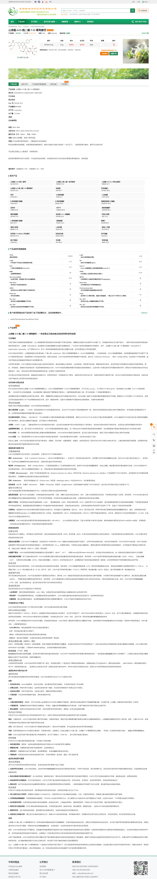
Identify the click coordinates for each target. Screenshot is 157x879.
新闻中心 (78, 22)
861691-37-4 (128, 210)
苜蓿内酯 (127, 214)
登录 (133, 2)
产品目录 (22, 22)
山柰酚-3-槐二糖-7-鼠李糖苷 (48, 182)
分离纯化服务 (13, 844)
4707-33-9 (98, 190)
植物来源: (63, 33)
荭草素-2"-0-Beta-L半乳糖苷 (133, 208)
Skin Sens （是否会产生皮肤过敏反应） (19, 258)
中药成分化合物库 (15, 840)
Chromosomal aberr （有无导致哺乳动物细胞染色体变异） (91, 263)
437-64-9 (98, 216)
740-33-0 (42, 216)
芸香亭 (69, 195)
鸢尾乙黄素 (42, 208)
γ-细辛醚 (70, 208)
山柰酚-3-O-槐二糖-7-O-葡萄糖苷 (106, 182)
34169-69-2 (14, 210)
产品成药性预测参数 (39, 84)
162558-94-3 (128, 197)
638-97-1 (70, 190)
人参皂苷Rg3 (82, 14)
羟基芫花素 (14, 214)
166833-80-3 (99, 197)
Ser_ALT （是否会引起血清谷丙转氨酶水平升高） (92, 280)
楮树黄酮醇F (128, 195)
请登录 (71, 45)
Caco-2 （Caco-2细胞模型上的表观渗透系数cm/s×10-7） (95, 241)
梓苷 (40, 188)
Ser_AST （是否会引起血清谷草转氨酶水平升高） (22, 280)
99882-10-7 (71, 184)
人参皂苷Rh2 (73, 14)
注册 (138, 2)
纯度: (40, 33)
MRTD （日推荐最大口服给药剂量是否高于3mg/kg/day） (95, 252)
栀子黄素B (70, 214)
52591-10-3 (127, 203)
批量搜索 (142, 10)
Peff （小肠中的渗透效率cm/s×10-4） (20, 241)
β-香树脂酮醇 (14, 195)
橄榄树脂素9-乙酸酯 (45, 195)
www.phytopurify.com (84, 854)
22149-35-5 (14, 184)
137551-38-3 (14, 190)
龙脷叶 (68, 33)
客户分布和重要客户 (47, 844)
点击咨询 (104, 53)
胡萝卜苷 (90, 14)
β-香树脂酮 (70, 188)
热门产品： (65, 14)
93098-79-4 (43, 184)
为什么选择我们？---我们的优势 (86, 866)
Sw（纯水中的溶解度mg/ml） (88, 236)
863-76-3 (98, 203)
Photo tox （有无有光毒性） (15, 269)
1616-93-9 (127, 190)
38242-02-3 (14, 197)
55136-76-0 (99, 184)
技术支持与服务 (50, 22)
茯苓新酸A (14, 188)
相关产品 (24, 84)
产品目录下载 (13, 854)
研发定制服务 (13, 847)
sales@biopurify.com (85, 847)
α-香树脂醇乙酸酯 (101, 201)
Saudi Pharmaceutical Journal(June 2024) (24, 293)
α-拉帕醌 (98, 188)
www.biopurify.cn (86, 858)
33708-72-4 (14, 203)
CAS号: (26, 33)
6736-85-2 (42, 190)
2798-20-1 (70, 216)
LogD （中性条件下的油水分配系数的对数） (21, 236)
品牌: (49, 33)
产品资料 (65, 83)
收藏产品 (114, 53)
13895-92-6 (71, 197)
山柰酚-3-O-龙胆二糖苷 (18, 182)
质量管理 (66, 22)
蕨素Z (12, 208)
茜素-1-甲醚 (99, 208)
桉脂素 (126, 182)
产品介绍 (14, 84)
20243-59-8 (14, 216)
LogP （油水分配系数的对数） (87, 230)
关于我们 (35, 22)
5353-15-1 (70, 210)
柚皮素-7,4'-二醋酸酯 (46, 201)
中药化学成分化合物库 (37, 26)
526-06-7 (127, 184)
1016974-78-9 (43, 197)
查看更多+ (144, 287)
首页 (12, 22)
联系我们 (90, 22)
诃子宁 (97, 195)
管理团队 (42, 840)
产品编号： (11, 33)
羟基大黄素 (71, 201)
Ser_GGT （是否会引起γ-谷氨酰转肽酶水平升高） (92, 274)
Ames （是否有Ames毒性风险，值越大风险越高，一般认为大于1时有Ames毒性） (103, 269)
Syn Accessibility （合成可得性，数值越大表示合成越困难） (23, 252)
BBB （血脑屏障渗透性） (16, 247)
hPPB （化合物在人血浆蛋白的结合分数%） (91, 247)
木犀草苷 (97, 14)
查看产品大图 (22, 57)
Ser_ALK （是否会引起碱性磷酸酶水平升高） (21, 274)
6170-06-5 (98, 210)
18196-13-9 (43, 203)
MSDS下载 (145, 33)
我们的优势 (43, 847)
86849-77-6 (43, 210)
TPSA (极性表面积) (14, 230)
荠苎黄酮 (42, 214)
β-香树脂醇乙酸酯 (130, 188)
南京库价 (82, 871)
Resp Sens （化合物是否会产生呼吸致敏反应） (91, 258)
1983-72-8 (127, 216)
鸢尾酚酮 (127, 201)
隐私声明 (71, 866)
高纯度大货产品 (14, 851)
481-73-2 (70, 203)
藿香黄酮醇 (14, 201)
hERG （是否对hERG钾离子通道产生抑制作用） (23, 263)
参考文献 (54, 84)
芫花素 (97, 214)
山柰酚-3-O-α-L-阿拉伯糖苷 (76, 182)
